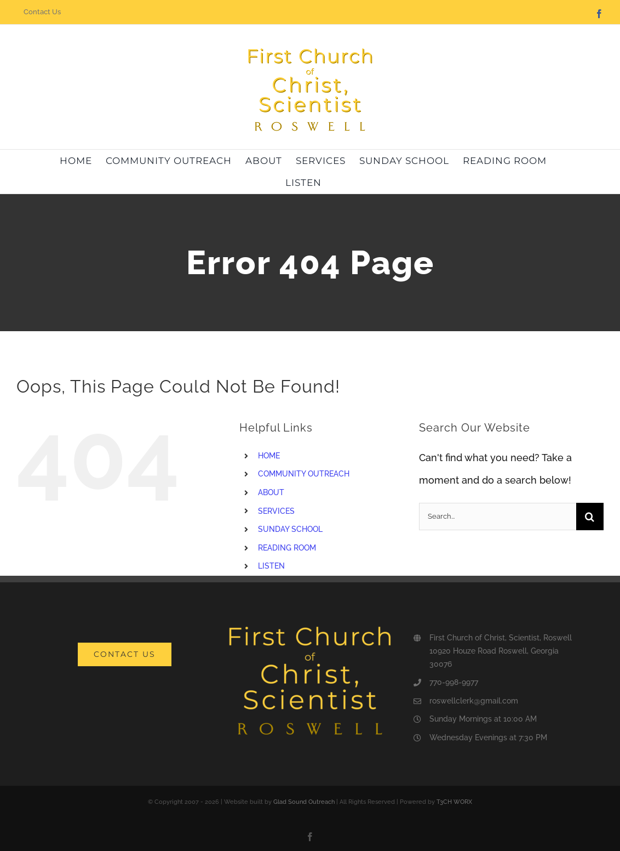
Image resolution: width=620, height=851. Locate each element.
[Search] (590, 516)
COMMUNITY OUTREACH (303, 473)
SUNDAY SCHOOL (290, 529)
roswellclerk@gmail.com (473, 700)
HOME (269, 455)
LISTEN (271, 565)
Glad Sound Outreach (304, 801)
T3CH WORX (454, 801)
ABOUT (271, 492)
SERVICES (276, 511)
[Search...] (497, 516)
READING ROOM (287, 547)
